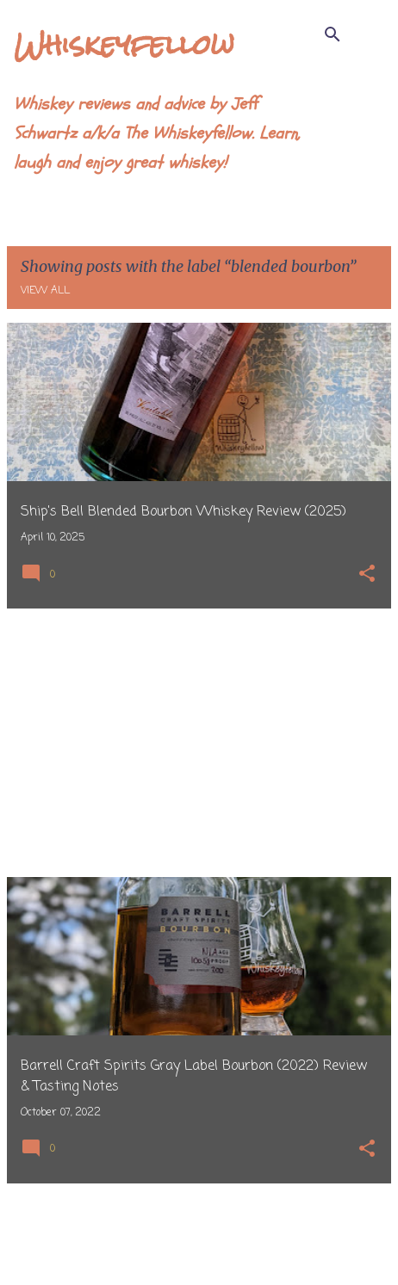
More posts (199, 1236)
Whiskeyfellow (124, 44)
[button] (367, 575)
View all (45, 291)
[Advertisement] (199, 742)
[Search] (332, 34)
